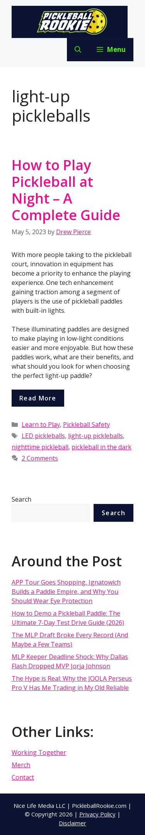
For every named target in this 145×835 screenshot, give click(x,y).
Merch (21, 765)
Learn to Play (41, 424)
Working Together (39, 752)
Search (21, 499)
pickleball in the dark (101, 447)
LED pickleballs (43, 435)
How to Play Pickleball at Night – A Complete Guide (66, 190)
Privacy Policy (97, 814)
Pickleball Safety (86, 424)
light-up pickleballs (95, 435)
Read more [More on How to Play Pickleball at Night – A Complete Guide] (37, 398)
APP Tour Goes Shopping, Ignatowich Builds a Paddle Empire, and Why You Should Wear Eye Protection (66, 591)
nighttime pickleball (40, 447)
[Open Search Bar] (78, 49)
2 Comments (40, 458)
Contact (23, 777)
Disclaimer (72, 823)
